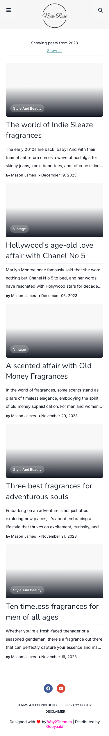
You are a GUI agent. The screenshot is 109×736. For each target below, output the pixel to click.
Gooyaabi (54, 726)
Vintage (19, 229)
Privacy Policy (78, 705)
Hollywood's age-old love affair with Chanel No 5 (49, 250)
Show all (54, 50)
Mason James (23, 175)
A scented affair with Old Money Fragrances (49, 371)
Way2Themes (59, 721)
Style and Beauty (27, 108)
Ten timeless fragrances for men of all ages (52, 611)
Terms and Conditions (37, 705)
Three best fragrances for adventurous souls (49, 491)
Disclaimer (55, 711)
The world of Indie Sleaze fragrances (49, 130)
